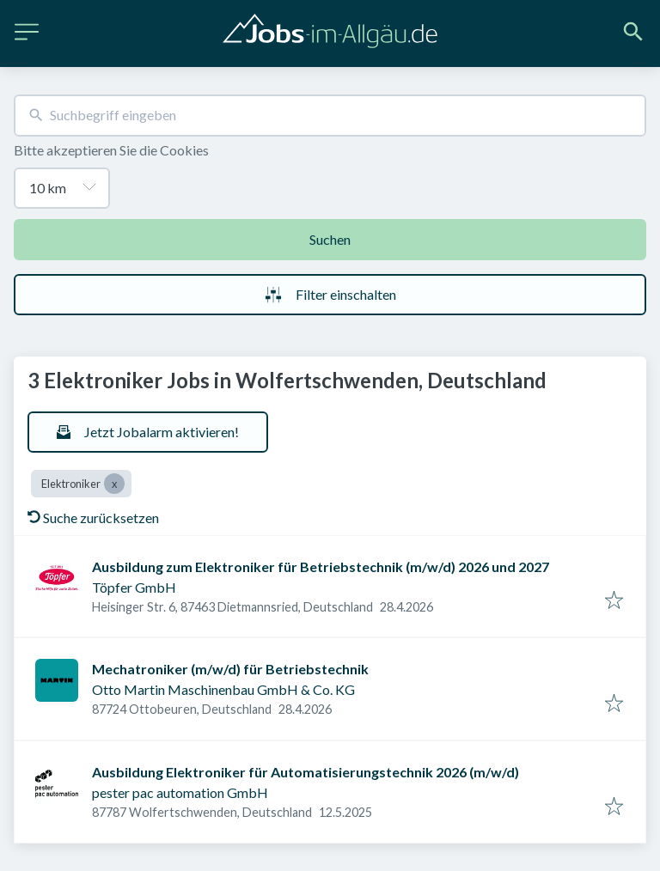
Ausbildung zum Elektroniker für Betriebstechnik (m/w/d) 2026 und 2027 (320, 566)
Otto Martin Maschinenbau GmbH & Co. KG (223, 689)
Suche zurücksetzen (93, 517)
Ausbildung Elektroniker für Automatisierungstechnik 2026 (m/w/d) (305, 772)
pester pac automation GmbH (180, 792)
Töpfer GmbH (134, 587)
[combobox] (330, 115)
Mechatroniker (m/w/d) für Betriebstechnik (230, 669)
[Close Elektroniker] (114, 483)
